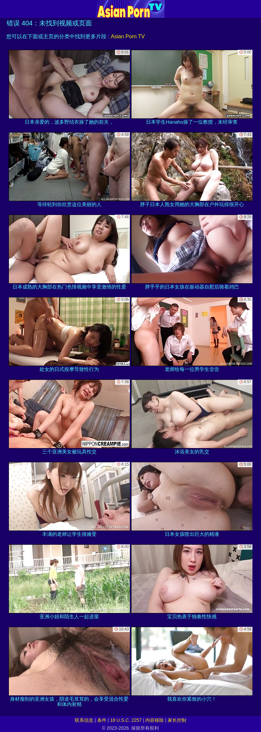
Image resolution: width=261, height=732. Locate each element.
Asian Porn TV (128, 36)
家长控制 (177, 720)
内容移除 (154, 720)
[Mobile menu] (6, 9)
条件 (101, 720)
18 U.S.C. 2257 (126, 720)
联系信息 (84, 720)
